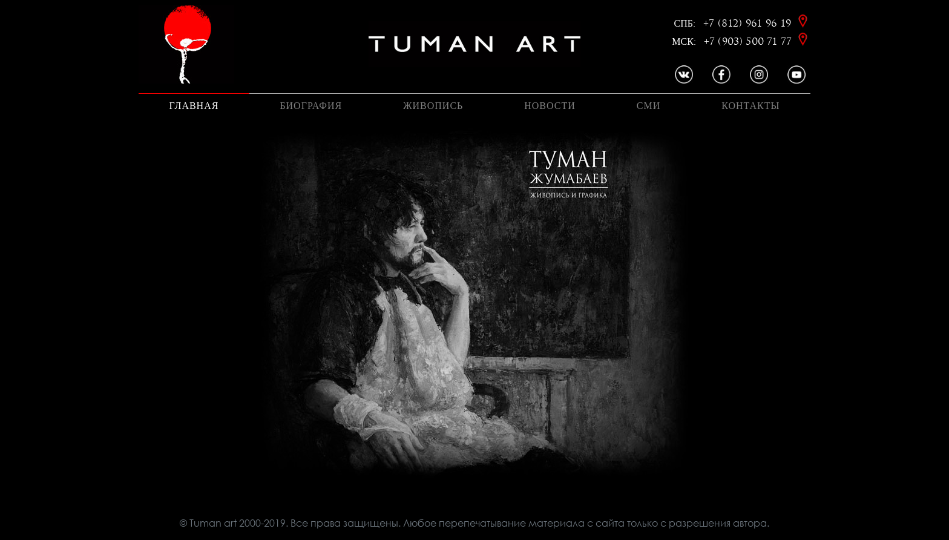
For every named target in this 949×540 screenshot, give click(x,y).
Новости (550, 105)
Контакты (750, 105)
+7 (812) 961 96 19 (749, 23)
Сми (648, 105)
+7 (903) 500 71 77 (749, 41)
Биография (311, 105)
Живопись (433, 105)
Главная (193, 105)
